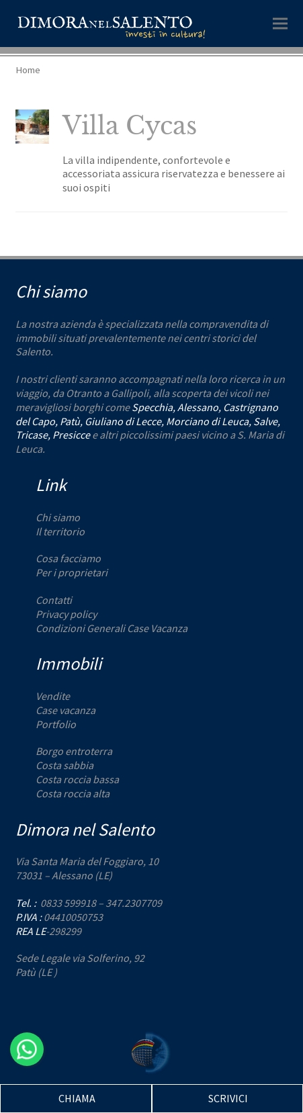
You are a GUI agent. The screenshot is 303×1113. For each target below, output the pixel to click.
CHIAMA (76, 1098)
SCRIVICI (228, 1098)
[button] (280, 23)
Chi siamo (58, 517)
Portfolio (56, 724)
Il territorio (60, 531)
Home (27, 69)
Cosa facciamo (68, 558)
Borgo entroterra (74, 751)
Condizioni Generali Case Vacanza (111, 628)
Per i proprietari (71, 572)
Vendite (53, 696)
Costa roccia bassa (77, 779)
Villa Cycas (129, 126)
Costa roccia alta (73, 793)
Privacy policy (66, 614)
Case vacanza (65, 710)
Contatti (54, 600)
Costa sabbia (64, 765)
